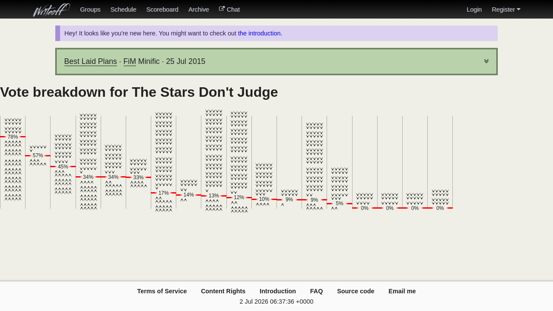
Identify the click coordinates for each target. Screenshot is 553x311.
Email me (402, 291)
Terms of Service (162, 291)
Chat (229, 9)
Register (506, 9)
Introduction (278, 291)
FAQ (316, 291)
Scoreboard (162, 9)
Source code (355, 291)
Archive (198, 9)
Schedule (123, 9)
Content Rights (223, 291)
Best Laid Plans (90, 61)
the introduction (259, 33)
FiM (130, 61)
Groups (90, 9)
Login (474, 9)
